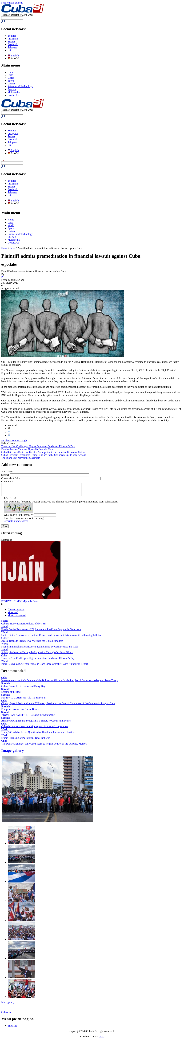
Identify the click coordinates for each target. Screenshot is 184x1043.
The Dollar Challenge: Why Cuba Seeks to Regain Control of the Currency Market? (44, 746)
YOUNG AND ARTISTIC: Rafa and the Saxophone (28, 717)
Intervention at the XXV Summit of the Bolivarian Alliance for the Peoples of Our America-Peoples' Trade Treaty (59, 682)
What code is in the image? (19, 517)
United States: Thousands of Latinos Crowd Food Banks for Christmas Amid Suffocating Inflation (51, 637)
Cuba (10, 75)
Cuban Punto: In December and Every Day (23, 688)
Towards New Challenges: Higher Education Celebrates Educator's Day (38, 446)
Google (23, 440)
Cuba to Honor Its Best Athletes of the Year (23, 626)
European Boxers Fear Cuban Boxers (20, 711)
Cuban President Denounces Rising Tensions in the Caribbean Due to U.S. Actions (43, 455)
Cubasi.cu (6, 1014)
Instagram (13, 38)
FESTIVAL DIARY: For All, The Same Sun (23, 700)
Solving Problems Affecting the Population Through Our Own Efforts (37, 654)
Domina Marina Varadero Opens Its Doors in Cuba (27, 449)
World (11, 77)
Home (11, 72)
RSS (10, 50)
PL (2, 277)
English (13, 55)
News (12, 248)
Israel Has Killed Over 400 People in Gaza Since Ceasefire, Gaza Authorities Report (44, 666)
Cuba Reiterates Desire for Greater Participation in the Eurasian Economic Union (43, 452)
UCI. (101, 1039)
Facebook (13, 44)
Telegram (12, 47)
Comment (7, 481)
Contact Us (13, 95)
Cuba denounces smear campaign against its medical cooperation (34, 728)
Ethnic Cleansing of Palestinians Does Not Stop (25, 740)
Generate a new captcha (16, 523)
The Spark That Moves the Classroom (20, 457)
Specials (12, 89)
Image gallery (12, 753)
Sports (11, 80)
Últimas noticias (16, 612)
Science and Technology (20, 86)
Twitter (11, 41)
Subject (5, 475)
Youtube (12, 35)
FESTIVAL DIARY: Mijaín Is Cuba (19, 603)
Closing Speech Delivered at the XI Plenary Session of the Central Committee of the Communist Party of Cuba (58, 705)
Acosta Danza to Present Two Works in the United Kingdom (32, 643)
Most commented (17, 617)
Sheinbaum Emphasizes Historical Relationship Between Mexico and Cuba (39, 649)
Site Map (12, 1028)
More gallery (8, 1004)
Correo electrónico (11, 478)
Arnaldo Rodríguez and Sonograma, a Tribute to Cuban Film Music (36, 723)
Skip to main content (12, 2)
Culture (11, 83)
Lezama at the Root (11, 694)
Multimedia (14, 92)
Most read (13, 614)
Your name (7, 471)
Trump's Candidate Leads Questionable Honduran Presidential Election (37, 734)
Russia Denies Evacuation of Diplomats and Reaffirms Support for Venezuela (41, 631)
